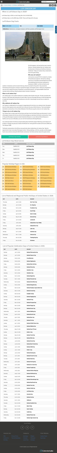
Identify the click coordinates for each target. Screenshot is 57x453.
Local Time (25, 440)
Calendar (25, 438)
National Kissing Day (31, 352)
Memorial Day (33, 216)
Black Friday (29, 406)
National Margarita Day (32, 284)
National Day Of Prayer (31, 329)
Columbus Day (33, 231)
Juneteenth (32, 219)
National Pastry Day (31, 414)
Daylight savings (30, 293)
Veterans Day (33, 234)
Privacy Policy (15, 436)
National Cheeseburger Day (32, 379)
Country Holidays (7, 5)
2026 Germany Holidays (10, 169)
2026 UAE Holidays (9, 183)
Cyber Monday (30, 409)
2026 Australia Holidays (10, 166)
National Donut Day (31, 341)
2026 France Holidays (45, 166)
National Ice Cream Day (32, 364)
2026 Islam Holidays (45, 186)
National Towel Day (31, 335)
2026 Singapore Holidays (46, 178)
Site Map (5, 440)
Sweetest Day (30, 394)
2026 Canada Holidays (28, 166)
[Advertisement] (14, 73)
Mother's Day (29, 332)
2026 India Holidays (45, 169)
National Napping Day (31, 296)
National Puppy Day (31, 305)
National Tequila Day (31, 367)
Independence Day (34, 225)
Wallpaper (33, 438)
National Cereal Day (31, 290)
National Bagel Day (31, 276)
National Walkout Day (31, 326)
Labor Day (32, 228)
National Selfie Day (31, 346)
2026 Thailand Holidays (45, 180)
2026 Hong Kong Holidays (29, 169)
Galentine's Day (30, 270)
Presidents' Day (33, 208)
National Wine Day (30, 338)
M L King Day (33, 205)
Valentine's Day (30, 273)
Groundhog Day (30, 258)
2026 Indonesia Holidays (11, 172)
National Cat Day (30, 397)
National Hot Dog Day (31, 361)
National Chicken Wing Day (32, 370)
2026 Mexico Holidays (28, 175)
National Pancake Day (31, 278)
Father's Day (29, 349)
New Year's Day (33, 202)
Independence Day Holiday (35, 222)
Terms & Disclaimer (16, 438)
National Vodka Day (31, 388)
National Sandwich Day (32, 403)
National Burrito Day (31, 314)
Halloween (29, 400)
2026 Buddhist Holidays (46, 183)
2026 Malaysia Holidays (10, 175)
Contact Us (6, 438)
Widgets (32, 436)
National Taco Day (30, 385)
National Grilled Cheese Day (33, 323)
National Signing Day (31, 261)
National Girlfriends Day (32, 373)
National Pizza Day (31, 267)
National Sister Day (31, 376)
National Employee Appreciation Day (34, 287)
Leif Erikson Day (30, 146)
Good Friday (32, 210)
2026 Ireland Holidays (28, 172)
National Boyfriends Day (32, 382)
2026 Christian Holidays (10, 186)
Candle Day (29, 411)
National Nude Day (31, 358)
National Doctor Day (31, 308)
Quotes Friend (43, 436)
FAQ (4, 436)
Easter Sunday (33, 213)
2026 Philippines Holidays (29, 178)
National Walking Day (31, 311)
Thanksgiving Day (34, 237)
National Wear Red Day (31, 264)
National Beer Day (30, 317)
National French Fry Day (32, 355)
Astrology (25, 436)
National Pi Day (30, 299)
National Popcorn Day (31, 255)
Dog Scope (42, 438)
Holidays (33, 440)
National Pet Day (30, 320)
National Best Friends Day (32, 343)
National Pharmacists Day (32, 252)
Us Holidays (14, 5)
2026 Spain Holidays (27, 180)
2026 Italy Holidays (44, 172)
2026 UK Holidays (27, 183)
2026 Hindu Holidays (27, 186)
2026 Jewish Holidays (10, 189)
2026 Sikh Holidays (27, 189)
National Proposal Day (31, 302)
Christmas (32, 240)
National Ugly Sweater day (32, 417)
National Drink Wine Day (32, 281)
